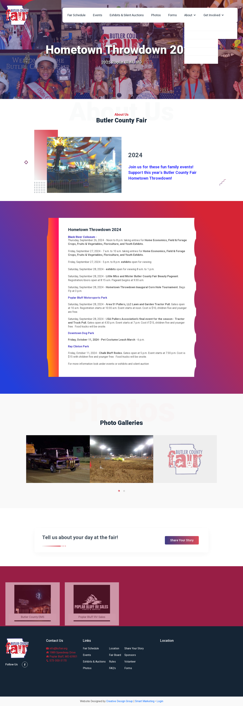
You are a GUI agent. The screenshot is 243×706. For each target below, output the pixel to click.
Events (97, 15)
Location (114, 648)
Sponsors (130, 655)
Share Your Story (134, 648)
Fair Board (115, 655)
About (190, 15)
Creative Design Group (119, 701)
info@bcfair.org (56, 648)
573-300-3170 (56, 660)
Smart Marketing (144, 701)
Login (160, 701)
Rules (112, 661)
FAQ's (112, 668)
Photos (156, 15)
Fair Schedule (77, 15)
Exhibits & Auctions (94, 661)
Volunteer (130, 661)
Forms (172, 15)
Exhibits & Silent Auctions (127, 15)
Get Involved (214, 15)
